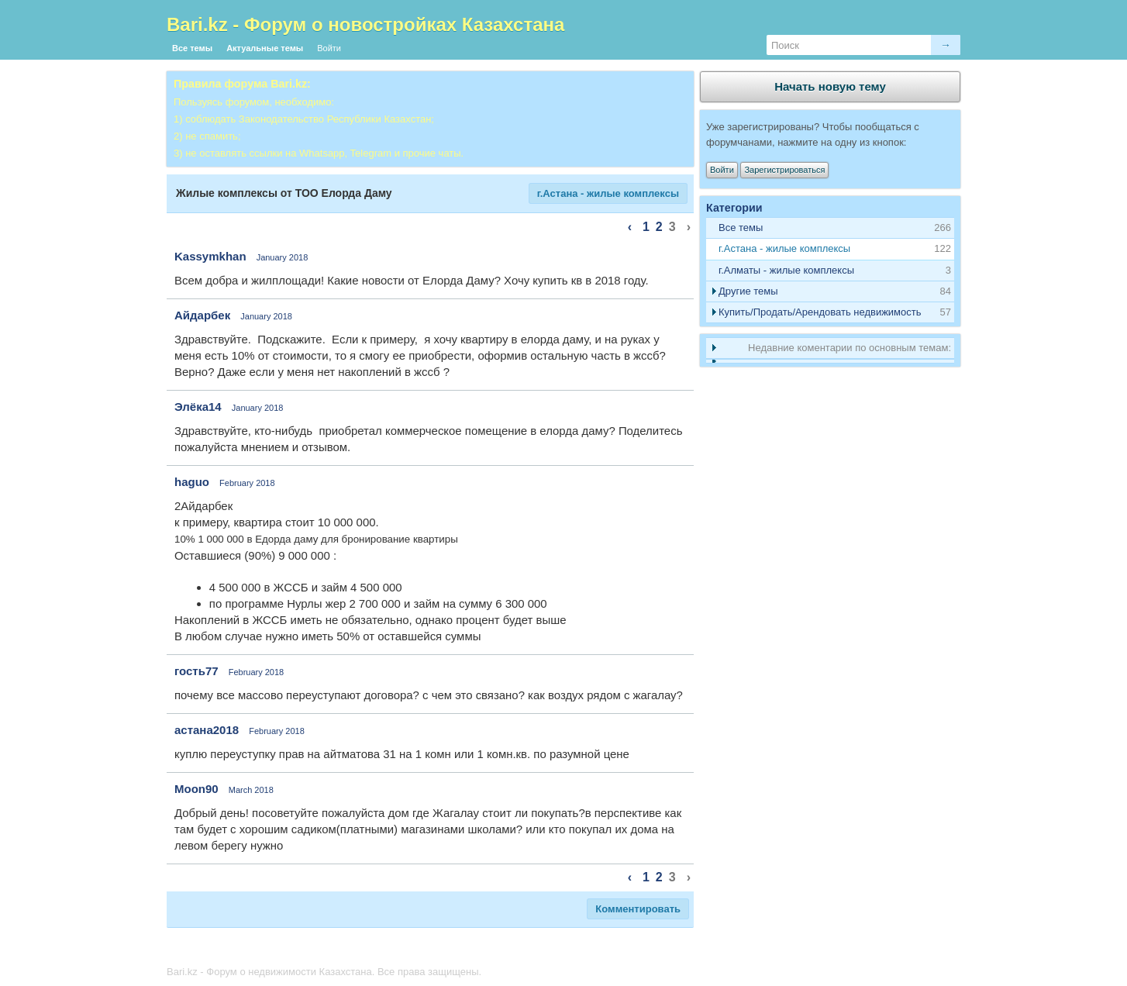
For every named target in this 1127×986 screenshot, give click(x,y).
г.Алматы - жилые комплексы (786, 270)
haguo (191, 481)
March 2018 (251, 790)
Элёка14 (198, 406)
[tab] (830, 249)
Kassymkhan (210, 256)
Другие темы (748, 291)
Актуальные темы (264, 48)
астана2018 (206, 729)
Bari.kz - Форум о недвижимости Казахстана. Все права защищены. (324, 971)
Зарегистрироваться (784, 169)
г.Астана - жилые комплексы (608, 193)
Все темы (192, 48)
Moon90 (196, 788)
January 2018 (282, 257)
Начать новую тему (830, 86)
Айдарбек (202, 315)
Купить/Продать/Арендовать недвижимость (820, 312)
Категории (734, 208)
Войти (329, 48)
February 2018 (247, 483)
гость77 (196, 670)
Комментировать (638, 909)
